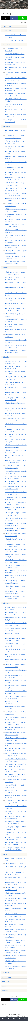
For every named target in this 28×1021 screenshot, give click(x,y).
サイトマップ (5, 981)
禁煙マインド (6, 603)
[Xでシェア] (5, 18)
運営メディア (5, 986)
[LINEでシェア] (22, 18)
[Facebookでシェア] (14, 18)
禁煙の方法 (6, 267)
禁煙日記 (5, 854)
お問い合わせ (5, 972)
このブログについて (8, 30)
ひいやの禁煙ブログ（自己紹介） (15, 40)
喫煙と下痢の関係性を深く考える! (15, 54)
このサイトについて (7, 977)
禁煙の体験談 (6, 126)
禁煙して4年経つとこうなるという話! (16, 863)
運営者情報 (5, 990)
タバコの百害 (6, 44)
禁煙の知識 (6, 357)
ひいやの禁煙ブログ (7, 26)
